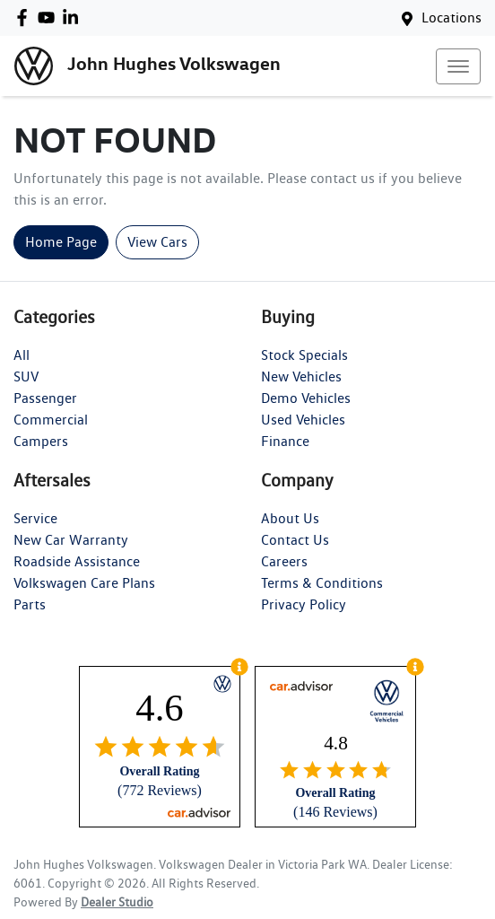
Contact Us (295, 539)
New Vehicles (301, 376)
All (21, 354)
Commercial (50, 419)
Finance (285, 441)
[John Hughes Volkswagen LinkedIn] (74, 17)
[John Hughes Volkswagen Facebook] (25, 17)
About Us (290, 518)
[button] (458, 66)
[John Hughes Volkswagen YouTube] (50, 17)
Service (35, 518)
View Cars (157, 241)
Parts (29, 604)
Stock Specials (304, 354)
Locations (451, 17)
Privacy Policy (303, 604)
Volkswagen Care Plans (84, 582)
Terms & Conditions (322, 582)
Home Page (61, 241)
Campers (40, 441)
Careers (284, 561)
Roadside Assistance (76, 561)
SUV (26, 376)
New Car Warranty (70, 539)
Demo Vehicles (306, 398)
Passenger (45, 398)
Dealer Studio (117, 902)
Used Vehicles (303, 419)
